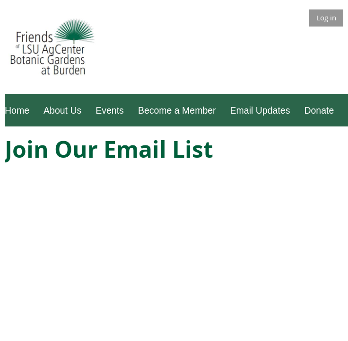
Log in (326, 17)
